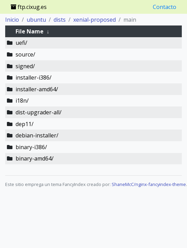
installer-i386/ (34, 77)
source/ (25, 54)
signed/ (25, 66)
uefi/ (21, 42)
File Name (30, 31)
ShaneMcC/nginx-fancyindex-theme (149, 184)
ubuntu (36, 19)
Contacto (164, 7)
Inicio (12, 19)
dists (60, 19)
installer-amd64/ (37, 89)
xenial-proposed (94, 19)
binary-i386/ (31, 147)
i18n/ (22, 100)
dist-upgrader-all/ (39, 112)
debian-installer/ (37, 135)
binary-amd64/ (35, 158)
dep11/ (25, 124)
